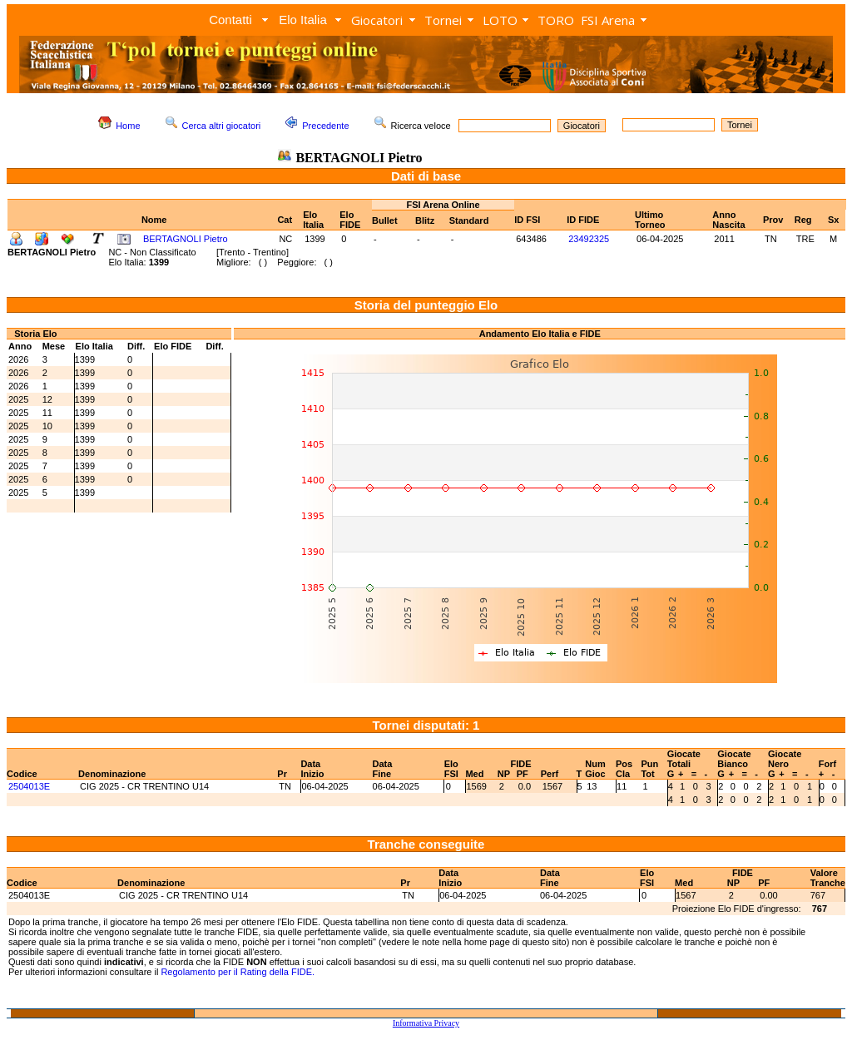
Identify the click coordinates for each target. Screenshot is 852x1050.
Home (128, 126)
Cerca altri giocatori (221, 126)
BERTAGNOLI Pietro (185, 239)
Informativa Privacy (426, 1023)
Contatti (230, 19)
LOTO (500, 20)
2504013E (29, 786)
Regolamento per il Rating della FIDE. (238, 972)
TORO (555, 20)
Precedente (325, 126)
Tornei (443, 20)
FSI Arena (608, 20)
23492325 (588, 239)
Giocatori (377, 20)
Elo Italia (303, 19)
